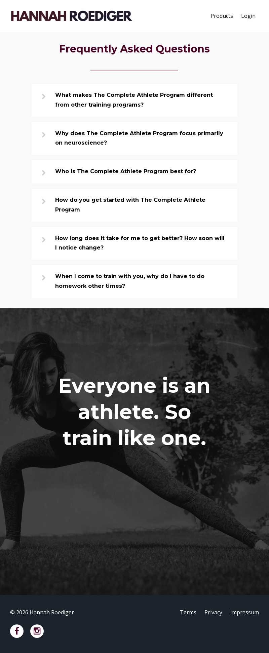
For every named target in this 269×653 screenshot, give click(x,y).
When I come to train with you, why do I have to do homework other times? (129, 281)
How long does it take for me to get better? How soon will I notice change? (140, 243)
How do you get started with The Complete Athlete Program (130, 205)
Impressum (244, 612)
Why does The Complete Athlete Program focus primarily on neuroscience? (139, 138)
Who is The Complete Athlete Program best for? (125, 171)
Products (221, 16)
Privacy (213, 612)
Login (248, 16)
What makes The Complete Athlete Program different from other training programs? (134, 100)
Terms (188, 612)
